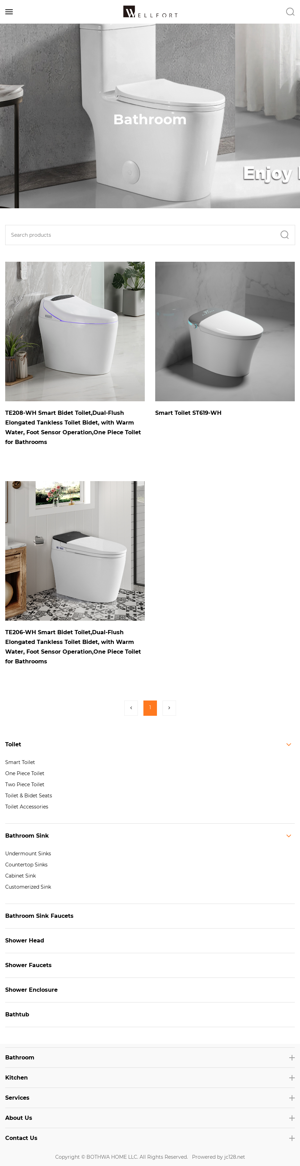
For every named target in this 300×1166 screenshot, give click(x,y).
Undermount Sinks (28, 853)
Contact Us (21, 1138)
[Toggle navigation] (9, 12)
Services (17, 1097)
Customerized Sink (28, 887)
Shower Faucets (28, 965)
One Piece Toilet (24, 773)
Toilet (13, 744)
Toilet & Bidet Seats (28, 795)
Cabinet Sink (20, 876)
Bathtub (17, 1014)
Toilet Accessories (26, 807)
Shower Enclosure (31, 990)
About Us (18, 1118)
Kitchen (16, 1077)
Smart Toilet (20, 762)
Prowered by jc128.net (218, 1157)
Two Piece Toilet (24, 784)
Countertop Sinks (26, 865)
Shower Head (24, 940)
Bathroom (19, 1057)
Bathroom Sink (27, 835)
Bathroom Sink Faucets (39, 916)
